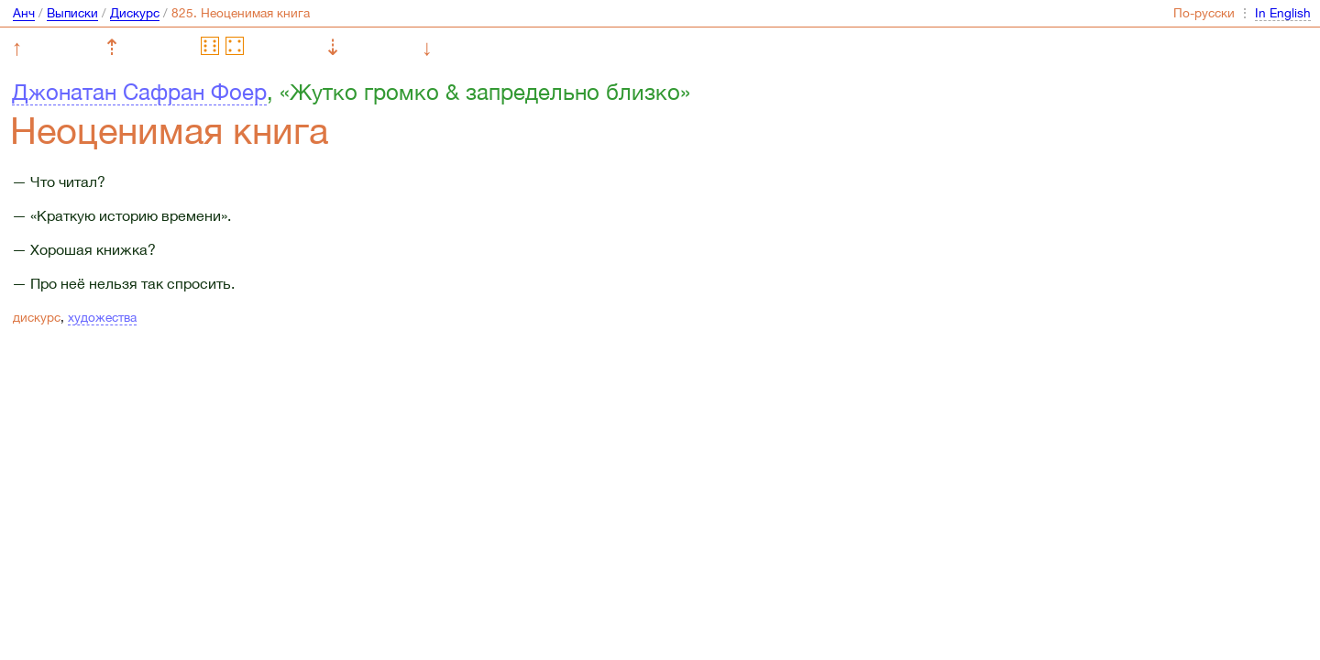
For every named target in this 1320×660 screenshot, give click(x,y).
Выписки (72, 13)
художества (102, 317)
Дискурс (135, 13)
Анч (24, 13)
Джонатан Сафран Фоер (139, 91)
